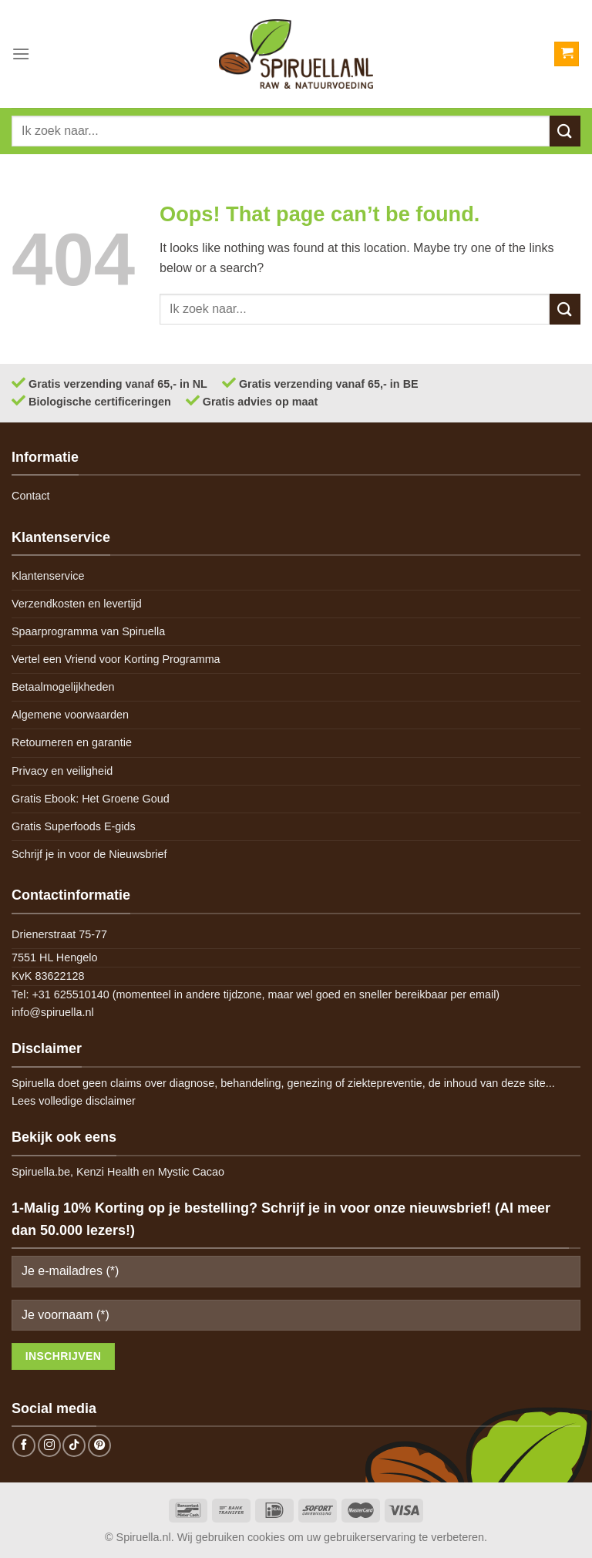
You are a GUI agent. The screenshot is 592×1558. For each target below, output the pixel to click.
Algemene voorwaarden (70, 714)
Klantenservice (48, 576)
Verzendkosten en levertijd (77, 603)
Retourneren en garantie (72, 742)
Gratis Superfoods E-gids (74, 826)
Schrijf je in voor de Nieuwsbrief (89, 854)
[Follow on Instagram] (49, 1445)
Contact (31, 496)
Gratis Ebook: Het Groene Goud (91, 798)
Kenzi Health (108, 1172)
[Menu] (21, 53)
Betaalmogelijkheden (63, 687)
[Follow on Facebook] (23, 1445)
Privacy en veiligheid (62, 771)
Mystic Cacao (191, 1172)
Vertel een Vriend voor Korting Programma (116, 659)
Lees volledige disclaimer (74, 1101)
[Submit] (565, 131)
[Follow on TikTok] (74, 1445)
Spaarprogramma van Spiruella (88, 631)
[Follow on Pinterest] (99, 1445)
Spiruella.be (41, 1172)
